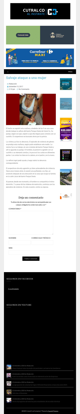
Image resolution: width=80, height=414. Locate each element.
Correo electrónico (40, 238)
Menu (70, 72)
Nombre (12, 238)
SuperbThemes (53, 411)
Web (10, 248)
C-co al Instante (13, 289)
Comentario (15, 209)
